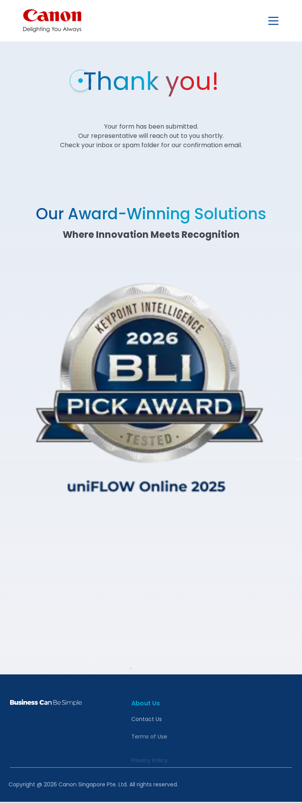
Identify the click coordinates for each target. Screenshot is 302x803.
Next (298, 459)
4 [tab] (166, 668)
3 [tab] (154, 668)
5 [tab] (177, 668)
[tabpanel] (151, 453)
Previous (4, 459)
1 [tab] (131, 668)
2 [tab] (142, 668)
